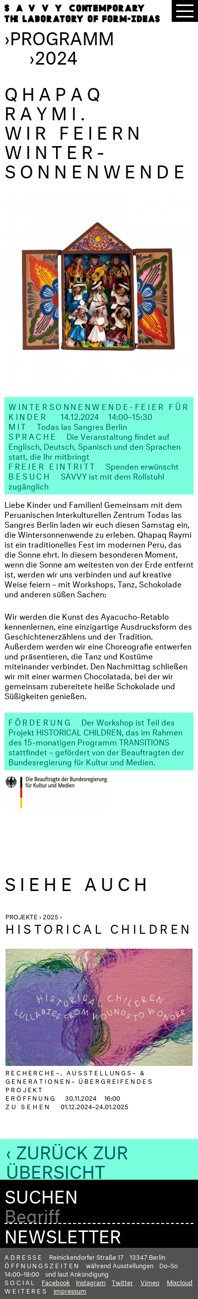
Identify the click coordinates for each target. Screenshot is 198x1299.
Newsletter (62, 1233)
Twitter (122, 1282)
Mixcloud (180, 1282)
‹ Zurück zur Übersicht (67, 1159)
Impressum (70, 1290)
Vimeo (149, 1282)
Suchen (41, 1194)
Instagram (91, 1282)
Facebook (56, 1282)
